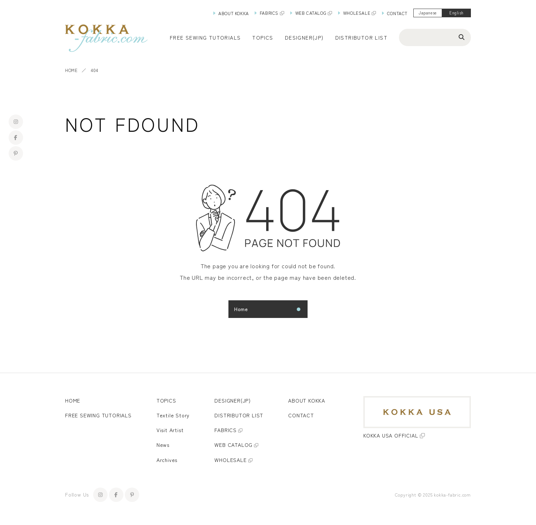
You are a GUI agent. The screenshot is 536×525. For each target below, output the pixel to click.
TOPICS (166, 400)
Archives (166, 459)
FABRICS (269, 13)
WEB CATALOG (311, 13)
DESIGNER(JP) (304, 37)
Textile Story (173, 415)
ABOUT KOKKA (233, 13)
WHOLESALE (356, 13)
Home (241, 309)
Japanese (427, 12)
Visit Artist (170, 430)
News (162, 444)
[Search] (461, 37)
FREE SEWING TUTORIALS (98, 415)
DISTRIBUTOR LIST (361, 37)
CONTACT (397, 13)
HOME (71, 70)
